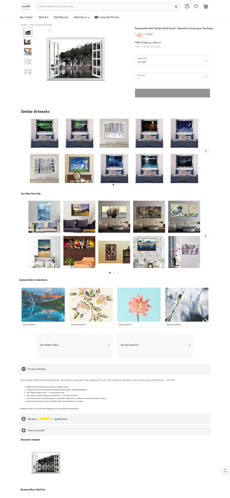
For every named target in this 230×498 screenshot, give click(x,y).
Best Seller (26, 17)
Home (24, 25)
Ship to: (147, 46)
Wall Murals (61, 17)
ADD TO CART (172, 93)
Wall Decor (82, 17)
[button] (205, 150)
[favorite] (196, 6)
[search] (176, 6)
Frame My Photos (107, 17)
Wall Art (43, 17)
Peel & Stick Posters (41, 25)
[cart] (205, 7)
